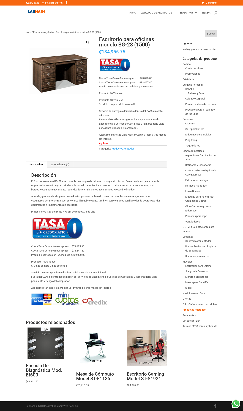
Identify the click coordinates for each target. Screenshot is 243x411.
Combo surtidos (194, 68)
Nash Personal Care (194, 293)
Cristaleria (189, 79)
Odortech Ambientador (198, 241)
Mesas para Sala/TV (196, 282)
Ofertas (187, 298)
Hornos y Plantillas (196, 185)
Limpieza (188, 236)
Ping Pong (191, 140)
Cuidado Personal (193, 84)
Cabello (189, 89)
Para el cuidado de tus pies (200, 104)
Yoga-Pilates (192, 145)
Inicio (132, 12)
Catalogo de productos (156, 12)
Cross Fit (190, 123)
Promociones (192, 73)
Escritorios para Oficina (198, 266)
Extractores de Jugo (196, 180)
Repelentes (189, 315)
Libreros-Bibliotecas (196, 276)
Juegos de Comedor (196, 271)
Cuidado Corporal (195, 98)
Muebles (187, 261)
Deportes (188, 119)
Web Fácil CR (70, 406)
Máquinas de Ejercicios (198, 134)
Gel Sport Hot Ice (194, 129)
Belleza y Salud (196, 93)
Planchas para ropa (196, 216)
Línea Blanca (192, 191)
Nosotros (187, 12)
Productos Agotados (43, 32)
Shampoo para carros (197, 256)
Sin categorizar (191, 320)
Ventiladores (192, 221)
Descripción (36, 164)
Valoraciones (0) (60, 164)
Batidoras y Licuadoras (198, 165)
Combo (187, 64)
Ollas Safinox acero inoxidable (200, 304)
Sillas (188, 287)
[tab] (36, 164)
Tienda (206, 12)
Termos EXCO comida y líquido (200, 326)
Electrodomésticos (193, 151)
